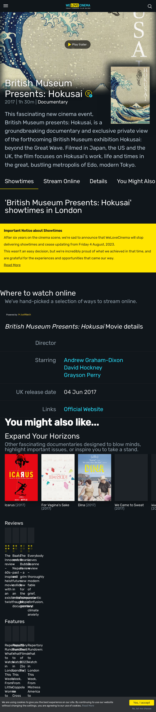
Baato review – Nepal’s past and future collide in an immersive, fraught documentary (53, 560)
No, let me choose (141, 708)
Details (98, 181)
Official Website (83, 409)
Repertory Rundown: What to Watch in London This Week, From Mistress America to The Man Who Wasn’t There (123, 621)
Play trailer (76, 44)
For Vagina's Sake (55, 505)
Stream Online (61, 181)
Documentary (53, 102)
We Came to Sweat (129, 505)
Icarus (10, 505)
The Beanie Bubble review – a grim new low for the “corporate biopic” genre (89, 560)
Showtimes (19, 181)
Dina (82, 505)
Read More (88, 705)
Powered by (18, 315)
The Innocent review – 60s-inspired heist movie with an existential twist (17, 560)
